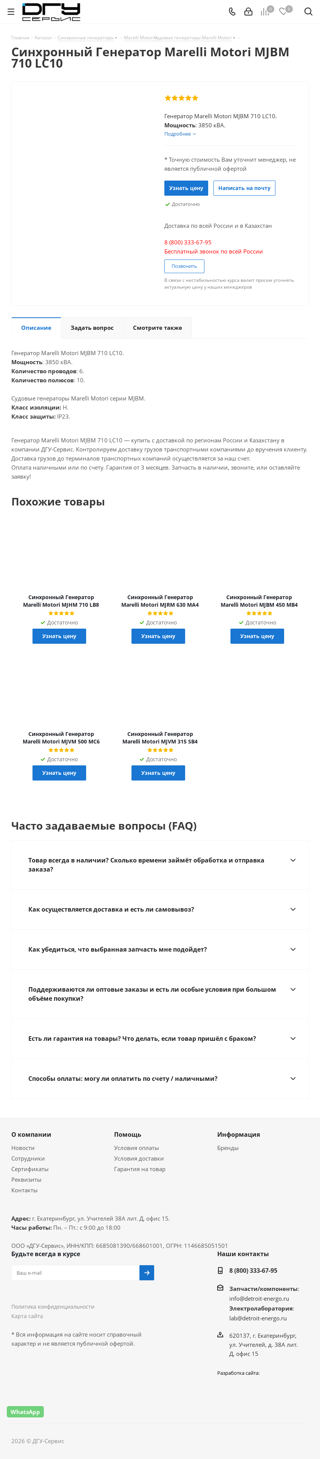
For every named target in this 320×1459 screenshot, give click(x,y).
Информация (238, 1134)
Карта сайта (27, 1316)
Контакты (24, 1190)
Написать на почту (244, 188)
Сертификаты (30, 1169)
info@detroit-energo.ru (259, 1298)
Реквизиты (26, 1179)
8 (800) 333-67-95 (253, 1270)
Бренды (228, 1147)
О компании (31, 1134)
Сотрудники (28, 1158)
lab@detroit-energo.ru (258, 1318)
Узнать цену (186, 188)
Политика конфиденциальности (52, 1306)
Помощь (127, 1134)
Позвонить (184, 266)
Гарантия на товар (139, 1169)
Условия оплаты (136, 1147)
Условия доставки (139, 1158)
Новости (23, 1147)
